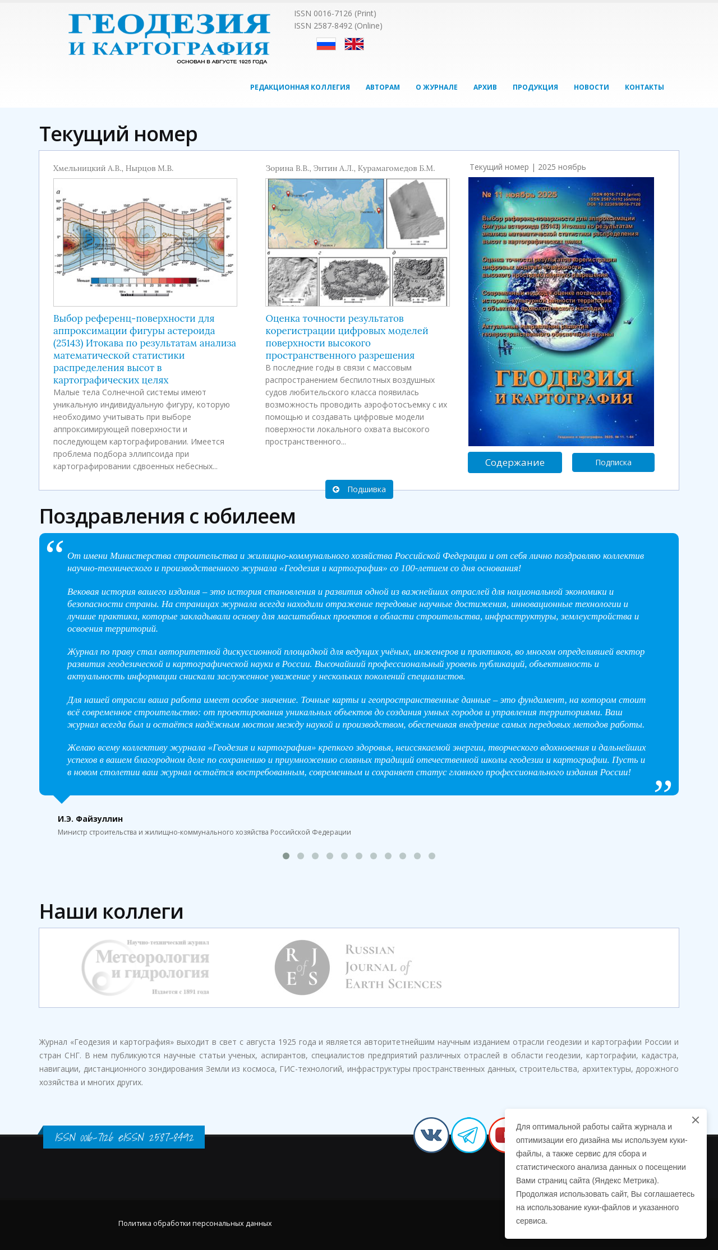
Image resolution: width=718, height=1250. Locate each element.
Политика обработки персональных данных (195, 1223)
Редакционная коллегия (300, 87)
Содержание (515, 462)
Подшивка (359, 489)
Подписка (613, 462)
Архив (485, 87)
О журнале (437, 87)
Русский (326, 44)
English (354, 44)
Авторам (383, 87)
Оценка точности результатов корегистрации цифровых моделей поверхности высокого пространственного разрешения (346, 337)
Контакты (644, 87)
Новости (591, 87)
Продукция (535, 87)
